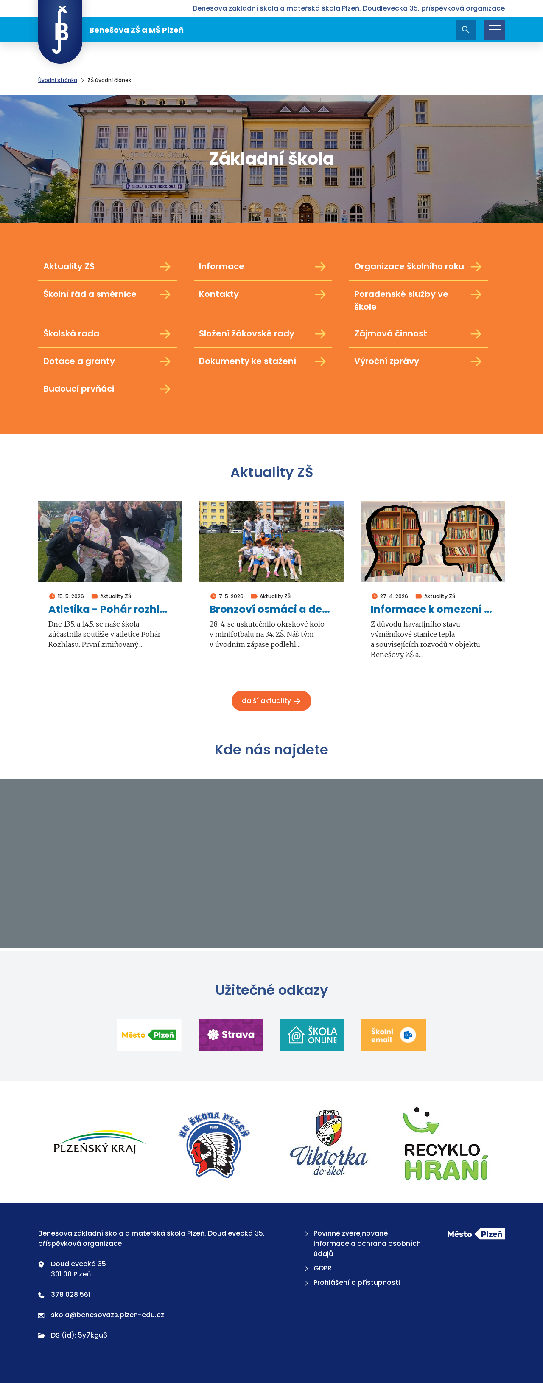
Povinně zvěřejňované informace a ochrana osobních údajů (361, 1243)
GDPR (317, 1268)
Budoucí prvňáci (107, 389)
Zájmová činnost (418, 334)
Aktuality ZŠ (107, 267)
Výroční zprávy (418, 361)
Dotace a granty (107, 361)
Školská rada (107, 334)
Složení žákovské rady (263, 334)
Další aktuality (271, 701)
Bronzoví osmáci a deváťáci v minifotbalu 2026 (271, 610)
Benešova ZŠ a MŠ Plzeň (111, 29)
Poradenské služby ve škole (418, 300)
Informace (263, 267)
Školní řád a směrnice (107, 294)
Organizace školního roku (418, 267)
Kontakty (263, 294)
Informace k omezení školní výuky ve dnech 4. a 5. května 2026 (433, 610)
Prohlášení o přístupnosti (351, 1282)
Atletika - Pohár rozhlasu (110, 610)
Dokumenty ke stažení (263, 361)
